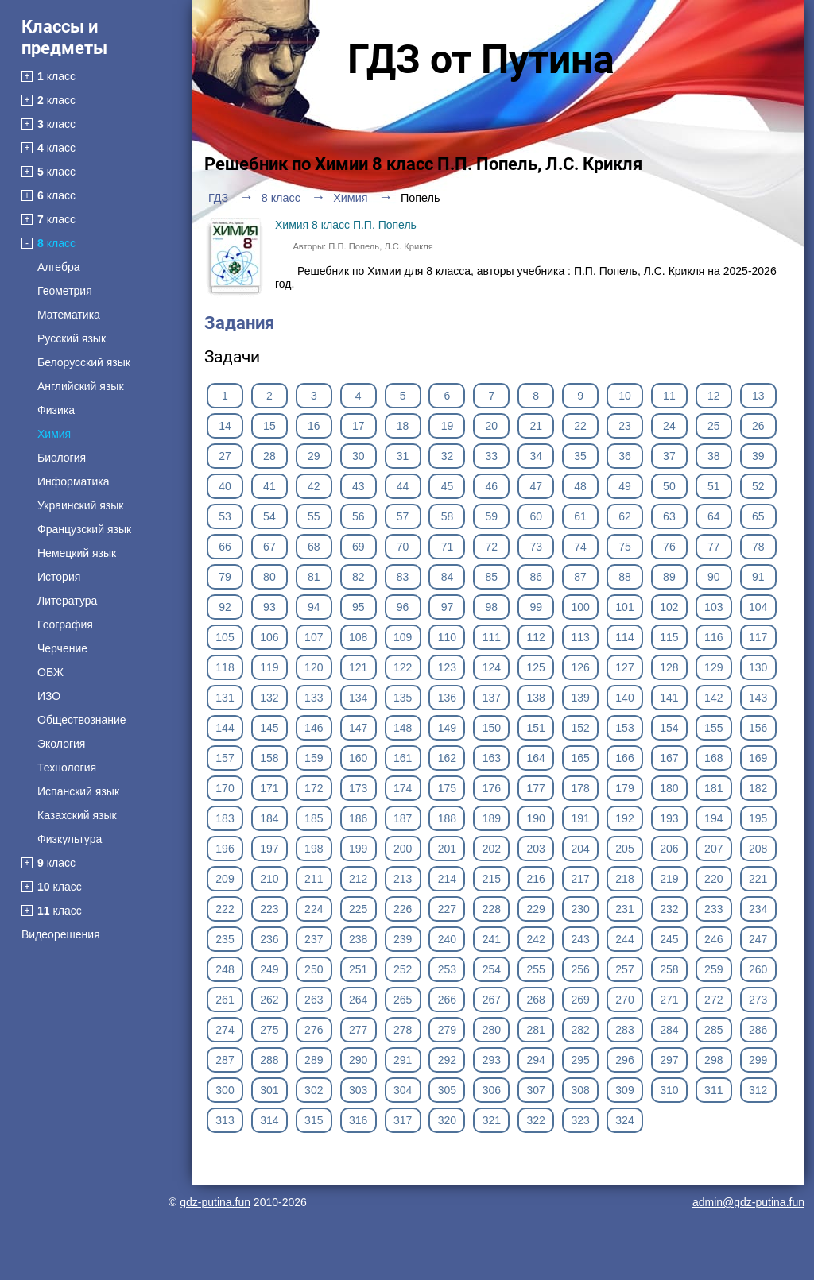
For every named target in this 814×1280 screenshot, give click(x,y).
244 (624, 939)
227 (447, 909)
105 (224, 637)
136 (447, 697)
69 (358, 546)
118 (224, 667)
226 (402, 909)
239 (402, 939)
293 (492, 1060)
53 (225, 516)
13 (758, 395)
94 (314, 607)
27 (225, 456)
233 (713, 909)
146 (313, 727)
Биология (61, 457)
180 (669, 788)
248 (224, 969)
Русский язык (71, 338)
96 (403, 607)
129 (713, 667)
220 (713, 878)
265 (402, 999)
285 (713, 1029)
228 (492, 909)
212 (358, 878)
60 (535, 516)
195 (758, 818)
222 (224, 909)
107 (313, 637)
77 (713, 546)
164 (536, 758)
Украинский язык (80, 505)
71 (447, 546)
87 (580, 576)
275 (269, 1029)
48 (580, 486)
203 (536, 848)
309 (624, 1090)
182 (758, 788)
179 (624, 788)
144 (224, 727)
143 (758, 697)
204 (580, 848)
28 (269, 456)
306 (492, 1090)
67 (269, 546)
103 (713, 607)
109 (402, 637)
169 (758, 758)
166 (624, 758)
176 (492, 788)
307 (536, 1090)
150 (492, 727)
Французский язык (84, 529)
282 (580, 1029)
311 (713, 1090)
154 (669, 727)
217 (580, 878)
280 (492, 1029)
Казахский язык (77, 815)
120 (313, 667)
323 (580, 1120)
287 (224, 1060)
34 (535, 456)
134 (358, 697)
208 (758, 848)
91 (758, 576)
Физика (56, 410)
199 (358, 848)
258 (669, 969)
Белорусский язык (83, 362)
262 (269, 999)
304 (402, 1090)
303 (358, 1090)
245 (669, 939)
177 (536, 788)
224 (313, 909)
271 (669, 999)
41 (269, 486)
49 (624, 486)
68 (314, 546)
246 (713, 939)
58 (447, 516)
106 (269, 637)
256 (580, 969)
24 (669, 426)
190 (536, 818)
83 (403, 576)
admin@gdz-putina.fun (748, 1202)
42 (314, 486)
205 (624, 848)
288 (269, 1060)
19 (447, 426)
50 (669, 486)
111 (492, 637)
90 (713, 576)
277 (358, 1029)
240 (447, 939)
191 (580, 818)
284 (669, 1029)
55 (314, 516)
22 (580, 426)
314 (269, 1120)
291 (402, 1060)
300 (224, 1090)
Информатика (73, 481)
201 (447, 848)
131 (224, 697)
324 (624, 1120)
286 (758, 1029)
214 (447, 878)
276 (313, 1029)
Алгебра (58, 267)
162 (447, 758)
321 (492, 1120)
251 (358, 969)
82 (358, 576)
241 (492, 939)
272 (713, 999)
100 (580, 607)
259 (713, 969)
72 (492, 546)
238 (358, 939)
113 (580, 637)
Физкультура (69, 839)
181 (713, 788)
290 (358, 1060)
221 (758, 878)
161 (402, 758)
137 (492, 697)
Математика (68, 314)
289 (313, 1060)
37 (669, 456)
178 (580, 788)
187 (402, 818)
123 (447, 667)
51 (713, 486)
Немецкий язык (76, 553)
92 (225, 607)
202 (492, 848)
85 (492, 576)
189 (492, 818)
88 (624, 576)
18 (403, 426)
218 (624, 878)
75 (624, 546)
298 (713, 1060)
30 (358, 456)
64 (713, 516)
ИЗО (48, 696)
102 (669, 607)
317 (402, 1120)
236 (269, 939)
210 (269, 878)
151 (536, 727)
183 (224, 818)
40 (225, 486)
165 (580, 758)
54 (269, 516)
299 (758, 1060)
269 (580, 999)
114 (624, 637)
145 (269, 727)
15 (269, 426)
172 (313, 788)
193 (669, 818)
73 (535, 546)
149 (447, 727)
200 (402, 848)
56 (358, 516)
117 (758, 637)
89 (669, 576)
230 (580, 909)
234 (758, 909)
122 (402, 667)
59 (492, 516)
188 (447, 818)
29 (314, 456)
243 (580, 939)
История (58, 576)
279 (447, 1029)
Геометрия (64, 290)
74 (580, 546)
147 (358, 727)
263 (313, 999)
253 (447, 969)
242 (536, 939)
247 (758, 939)
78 (758, 546)
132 (269, 697)
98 (492, 607)
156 (758, 727)
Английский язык (80, 386)
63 (669, 516)
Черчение (62, 648)
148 (402, 727)
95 (358, 607)
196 (224, 848)
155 (713, 727)
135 (402, 697)
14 (225, 426)
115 (669, 637)
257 (624, 969)
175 (447, 788)
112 (536, 637)
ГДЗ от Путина (480, 60)
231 (624, 909)
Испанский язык (78, 791)
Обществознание (81, 719)
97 (447, 607)
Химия (54, 433)
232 (669, 909)
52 (758, 486)
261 (224, 999)
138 (536, 697)
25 (713, 426)
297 (669, 1060)
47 (535, 486)
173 (358, 788)
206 (669, 848)
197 (269, 848)
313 (224, 1120)
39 (758, 456)
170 (224, 788)
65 (758, 516)
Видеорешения (60, 934)
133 (313, 697)
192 (624, 818)
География (65, 624)
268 (536, 999)
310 (669, 1090)
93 (269, 607)
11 (669, 395)
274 (224, 1029)
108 (358, 637)
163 (492, 758)
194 (713, 818)
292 (447, 1060)
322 (536, 1120)
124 (492, 667)
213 (402, 878)
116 (713, 637)
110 (447, 637)
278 (402, 1029)
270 (624, 999)
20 (492, 426)
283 (624, 1029)
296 (624, 1060)
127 (624, 667)
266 (447, 999)
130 (758, 667)
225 (358, 909)
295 (580, 1060)
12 (713, 395)
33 (492, 456)
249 (269, 969)
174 (402, 788)
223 (269, 909)
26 (758, 426)
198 (313, 848)
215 (492, 878)
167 (669, 758)
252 (402, 969)
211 (313, 878)
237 (313, 939)
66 (225, 546)
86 (535, 576)
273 (758, 999)
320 (447, 1120)
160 (358, 758)
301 (269, 1090)
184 (269, 818)
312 (758, 1090)
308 (580, 1090)
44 (403, 486)
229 (536, 909)
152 (580, 727)
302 (313, 1090)
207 (713, 848)
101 (624, 607)
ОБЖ (50, 672)
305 (447, 1090)
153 (624, 727)
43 (358, 486)
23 (624, 426)
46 (492, 486)
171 (269, 788)
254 (492, 969)
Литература (67, 600)
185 (313, 818)
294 (536, 1060)
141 (669, 697)
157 (224, 758)
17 (358, 426)
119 (269, 667)
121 (358, 667)
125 (536, 667)
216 (536, 878)
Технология (66, 767)
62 (624, 516)
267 (492, 999)
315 (313, 1120)
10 (624, 395)
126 (580, 667)
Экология (61, 743)
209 (224, 878)
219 (669, 878)
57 (403, 516)
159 (313, 758)
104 (758, 607)
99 (535, 607)
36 (624, 456)
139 (580, 697)
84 (447, 576)
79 (225, 576)
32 (447, 456)
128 (669, 667)
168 (713, 758)
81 (314, 576)
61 (580, 516)
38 (713, 456)
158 (269, 758)
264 (358, 999)
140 (624, 697)
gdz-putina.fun (215, 1202)
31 (403, 456)
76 (669, 546)
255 (536, 969)
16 (314, 426)
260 (758, 969)
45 (447, 486)
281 (536, 1029)
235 (224, 939)
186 (358, 818)
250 (313, 969)
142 (713, 697)
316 (358, 1120)
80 (269, 576)
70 (403, 546)
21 (535, 426)
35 (580, 456)
